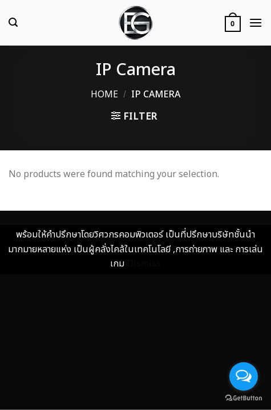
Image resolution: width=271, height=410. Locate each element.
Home (104, 94)
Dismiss (144, 263)
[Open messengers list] (243, 376)
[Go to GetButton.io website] (243, 398)
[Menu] (255, 22)
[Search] (13, 22)
